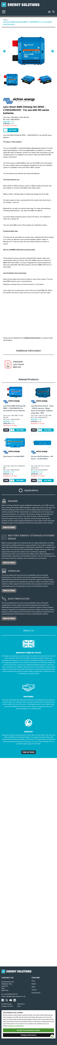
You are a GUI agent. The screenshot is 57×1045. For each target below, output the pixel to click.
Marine (34, 984)
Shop (33, 981)
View (6, 430)
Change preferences (28, 1035)
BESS (33, 987)
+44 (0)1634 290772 (11, 994)
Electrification (36, 993)
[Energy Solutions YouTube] (11, 1000)
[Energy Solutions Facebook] (3, 1000)
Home (5, 20)
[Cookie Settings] (52, 1037)
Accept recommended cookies (28, 1030)
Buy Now (12, 130)
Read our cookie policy (16, 1026)
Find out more (9, 527)
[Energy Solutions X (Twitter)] (7, 1000)
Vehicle (34, 990)
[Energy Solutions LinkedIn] (14, 1000)
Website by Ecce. (21, 1005)
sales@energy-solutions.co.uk (15, 996)
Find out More (28, 752)
